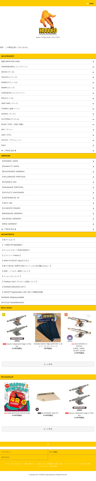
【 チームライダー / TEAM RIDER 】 (15, 250)
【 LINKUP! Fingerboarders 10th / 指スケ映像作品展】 (22, 292)
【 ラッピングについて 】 (11, 276)
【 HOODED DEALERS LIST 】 (13, 287)
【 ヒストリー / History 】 (11, 255)
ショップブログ (43, 466)
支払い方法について (17, 464)
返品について (41, 464)
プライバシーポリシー (70, 464)
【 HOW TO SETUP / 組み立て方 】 (15, 261)
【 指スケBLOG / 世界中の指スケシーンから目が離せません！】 (26, 266)
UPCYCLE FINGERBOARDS (12, 303)
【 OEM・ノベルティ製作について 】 (16, 271)
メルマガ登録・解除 (84, 464)
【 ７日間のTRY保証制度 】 (12, 245)
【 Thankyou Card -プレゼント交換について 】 (19, 282)
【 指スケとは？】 (8, 240)
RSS (51, 466)
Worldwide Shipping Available (12, 297)
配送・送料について (30, 464)
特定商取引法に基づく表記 (54, 464)
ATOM (55, 466)
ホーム (8, 464)
